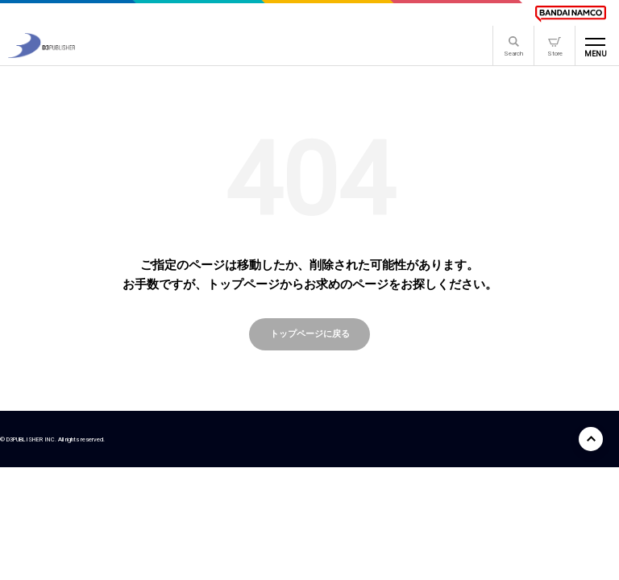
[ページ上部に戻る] (591, 439)
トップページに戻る (310, 333)
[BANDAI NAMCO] (570, 14)
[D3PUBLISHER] (41, 53)
